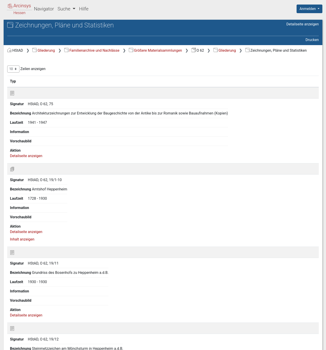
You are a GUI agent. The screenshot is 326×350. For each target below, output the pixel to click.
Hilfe (83, 9)
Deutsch (27, 340)
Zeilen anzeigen (102, 74)
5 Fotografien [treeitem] (26, 99)
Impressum (311, 344)
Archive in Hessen (25, 26)
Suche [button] (65, 9)
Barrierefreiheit (277, 344)
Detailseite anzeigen (302, 24)
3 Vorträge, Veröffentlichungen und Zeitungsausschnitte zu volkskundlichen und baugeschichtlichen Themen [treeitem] (43, 74)
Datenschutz (243, 344)
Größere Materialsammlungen (231, 50)
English (10, 340)
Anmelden (308, 9)
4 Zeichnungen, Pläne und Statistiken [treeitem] (36, 91)
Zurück (247, 321)
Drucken (312, 40)
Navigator (44, 9)
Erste (232, 321)
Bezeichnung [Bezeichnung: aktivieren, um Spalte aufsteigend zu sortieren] (143, 87)
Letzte (311, 321)
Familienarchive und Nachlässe (167, 50)
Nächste (293, 321)
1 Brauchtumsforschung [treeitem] (35, 55)
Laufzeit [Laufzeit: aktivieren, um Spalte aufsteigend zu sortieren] (219, 87)
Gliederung (119, 50)
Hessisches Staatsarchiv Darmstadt (44, 30)
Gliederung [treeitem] (19, 50)
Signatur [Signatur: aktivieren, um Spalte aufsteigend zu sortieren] (110, 87)
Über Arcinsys (209, 344)
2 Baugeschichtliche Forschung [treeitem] (41, 60)
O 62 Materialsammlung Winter (45, 35)
